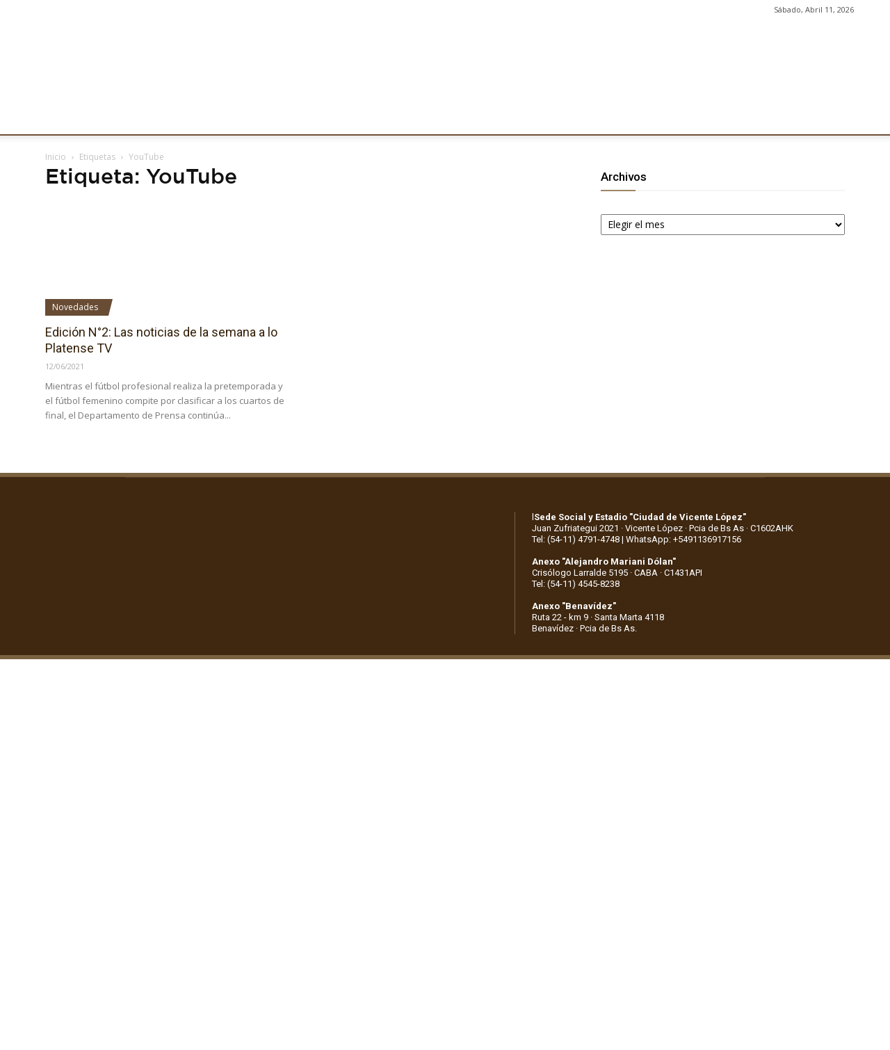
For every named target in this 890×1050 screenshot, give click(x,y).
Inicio (55, 157)
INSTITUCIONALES (135, 116)
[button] (866, 117)
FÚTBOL (217, 116)
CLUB (58, 116)
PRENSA (428, 116)
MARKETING (358, 116)
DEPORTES (283, 116)
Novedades (75, 307)
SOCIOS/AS (496, 116)
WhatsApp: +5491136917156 (683, 539)
